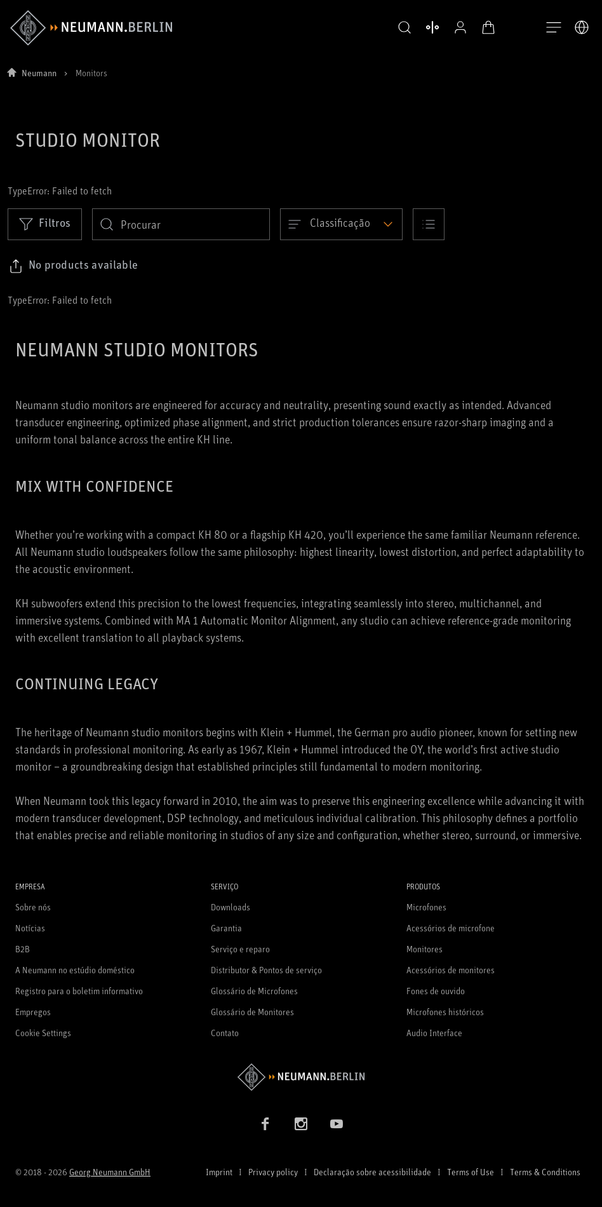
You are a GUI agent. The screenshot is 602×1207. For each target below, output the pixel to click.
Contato (225, 1032)
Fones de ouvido (435, 990)
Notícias (30, 927)
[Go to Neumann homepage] (301, 1077)
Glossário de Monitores (252, 1011)
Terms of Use (470, 1171)
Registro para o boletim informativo (79, 990)
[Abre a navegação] (554, 28)
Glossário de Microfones (254, 990)
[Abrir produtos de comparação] (429, 27)
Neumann (39, 72)
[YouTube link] (336, 1123)
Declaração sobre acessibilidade (372, 1171)
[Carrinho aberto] (485, 27)
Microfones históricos (445, 1011)
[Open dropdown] (341, 224)
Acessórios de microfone (450, 927)
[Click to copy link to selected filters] (73, 266)
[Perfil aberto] (457, 27)
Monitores (424, 948)
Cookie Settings (43, 1032)
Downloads (230, 906)
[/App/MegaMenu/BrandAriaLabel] (91, 28)
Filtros (44, 223)
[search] (181, 224)
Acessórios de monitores (450, 969)
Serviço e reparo (240, 948)
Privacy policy (273, 1171)
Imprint (219, 1171)
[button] (401, 28)
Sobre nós (33, 906)
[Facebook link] (265, 1123)
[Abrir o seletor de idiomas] (582, 27)
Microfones (426, 906)
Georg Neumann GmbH (109, 1171)
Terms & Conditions (545, 1171)
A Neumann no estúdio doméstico (75, 969)
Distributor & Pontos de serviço (266, 969)
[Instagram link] (301, 1123)
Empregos (33, 1011)
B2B (22, 948)
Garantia (226, 927)
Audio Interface (434, 1032)
